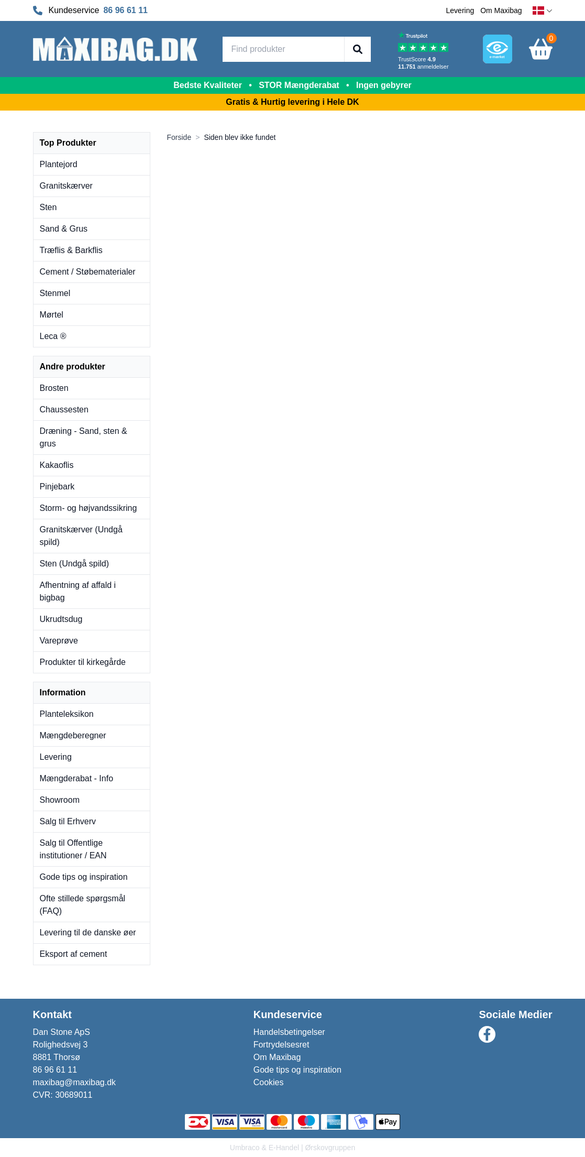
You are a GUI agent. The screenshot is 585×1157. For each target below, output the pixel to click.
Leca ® (53, 336)
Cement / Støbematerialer (88, 271)
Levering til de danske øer (88, 932)
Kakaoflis (57, 465)
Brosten (54, 388)
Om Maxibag (501, 10)
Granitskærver (66, 185)
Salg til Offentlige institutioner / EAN (73, 849)
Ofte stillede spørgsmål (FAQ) (83, 904)
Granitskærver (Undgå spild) (81, 536)
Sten (48, 207)
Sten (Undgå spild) (74, 563)
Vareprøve (59, 640)
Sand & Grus (64, 228)
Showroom (60, 799)
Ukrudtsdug (61, 619)
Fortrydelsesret (281, 1044)
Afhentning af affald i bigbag (78, 591)
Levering (460, 10)
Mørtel (51, 314)
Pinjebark (57, 486)
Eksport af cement (73, 953)
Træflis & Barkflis (71, 250)
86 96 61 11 (125, 10)
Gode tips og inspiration (84, 876)
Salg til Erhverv (68, 821)
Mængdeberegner (73, 735)
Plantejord (59, 164)
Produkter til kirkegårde (83, 662)
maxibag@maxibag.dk (74, 1082)
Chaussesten (64, 409)
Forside (179, 137)
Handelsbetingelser (289, 1032)
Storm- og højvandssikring (88, 508)
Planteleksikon (67, 714)
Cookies (268, 1082)
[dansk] (543, 10)
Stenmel (55, 293)
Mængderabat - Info (77, 778)
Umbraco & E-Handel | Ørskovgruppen (292, 1147)
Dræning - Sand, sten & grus (83, 437)
